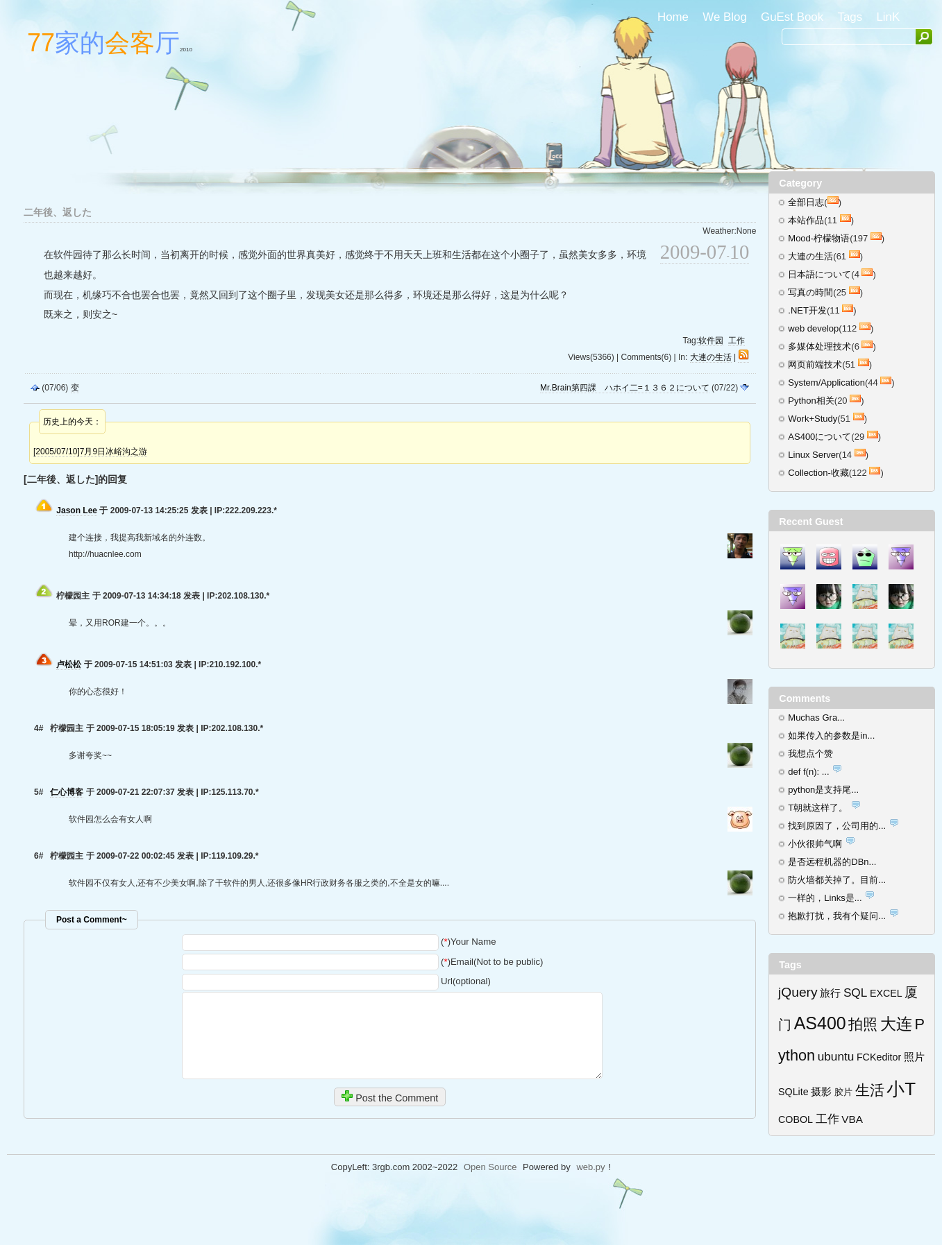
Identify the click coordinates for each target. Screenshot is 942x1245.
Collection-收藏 (818, 472)
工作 (736, 340)
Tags (849, 17)
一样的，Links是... (824, 898)
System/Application (826, 382)
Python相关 (811, 400)
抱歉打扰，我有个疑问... (837, 916)
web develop (813, 328)
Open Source (490, 1167)
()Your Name (468, 941)
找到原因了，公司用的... (837, 826)
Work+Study (812, 418)
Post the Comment (390, 1097)
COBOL (795, 1119)
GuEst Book (792, 17)
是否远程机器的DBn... (832, 862)
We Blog (725, 17)
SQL (855, 992)
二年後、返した (58, 212)
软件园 (710, 340)
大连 (896, 1024)
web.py (590, 1167)
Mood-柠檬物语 (819, 238)
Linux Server (813, 454)
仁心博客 (66, 792)
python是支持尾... (823, 789)
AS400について (819, 436)
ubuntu (836, 1056)
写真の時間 (810, 292)
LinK (888, 17)
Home (673, 17)
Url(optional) (466, 981)
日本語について (819, 274)
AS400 (820, 1023)
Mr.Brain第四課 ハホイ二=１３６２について (624, 388)
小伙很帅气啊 (815, 844)
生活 (869, 1090)
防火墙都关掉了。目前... (837, 880)
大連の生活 (711, 357)
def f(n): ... (808, 771)
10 (740, 252)
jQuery (798, 992)
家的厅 (109, 42)
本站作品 (806, 220)
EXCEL (886, 993)
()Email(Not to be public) (492, 961)
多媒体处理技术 (819, 346)
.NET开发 (807, 310)
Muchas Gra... (816, 717)
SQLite (793, 1091)
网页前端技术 (815, 364)
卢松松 (68, 664)
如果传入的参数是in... (831, 735)
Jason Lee (76, 510)
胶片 (843, 1092)
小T (901, 1089)
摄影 (821, 1091)
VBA (852, 1119)
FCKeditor (879, 1057)
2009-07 (693, 252)
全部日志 (806, 202)
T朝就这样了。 (818, 807)
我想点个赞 (810, 753)
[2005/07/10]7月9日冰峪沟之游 (90, 451)
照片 (914, 1057)
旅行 (830, 993)
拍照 (862, 1024)
